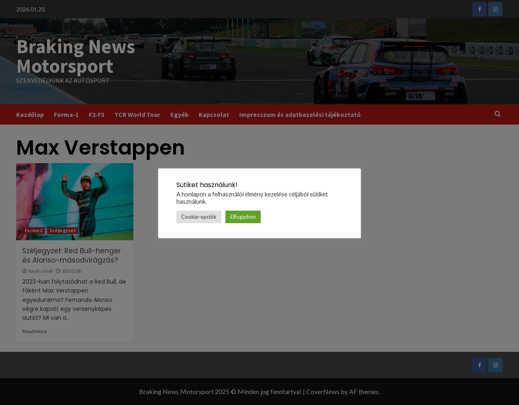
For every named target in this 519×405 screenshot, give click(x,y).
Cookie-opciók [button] (199, 216)
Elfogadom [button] (243, 216)
